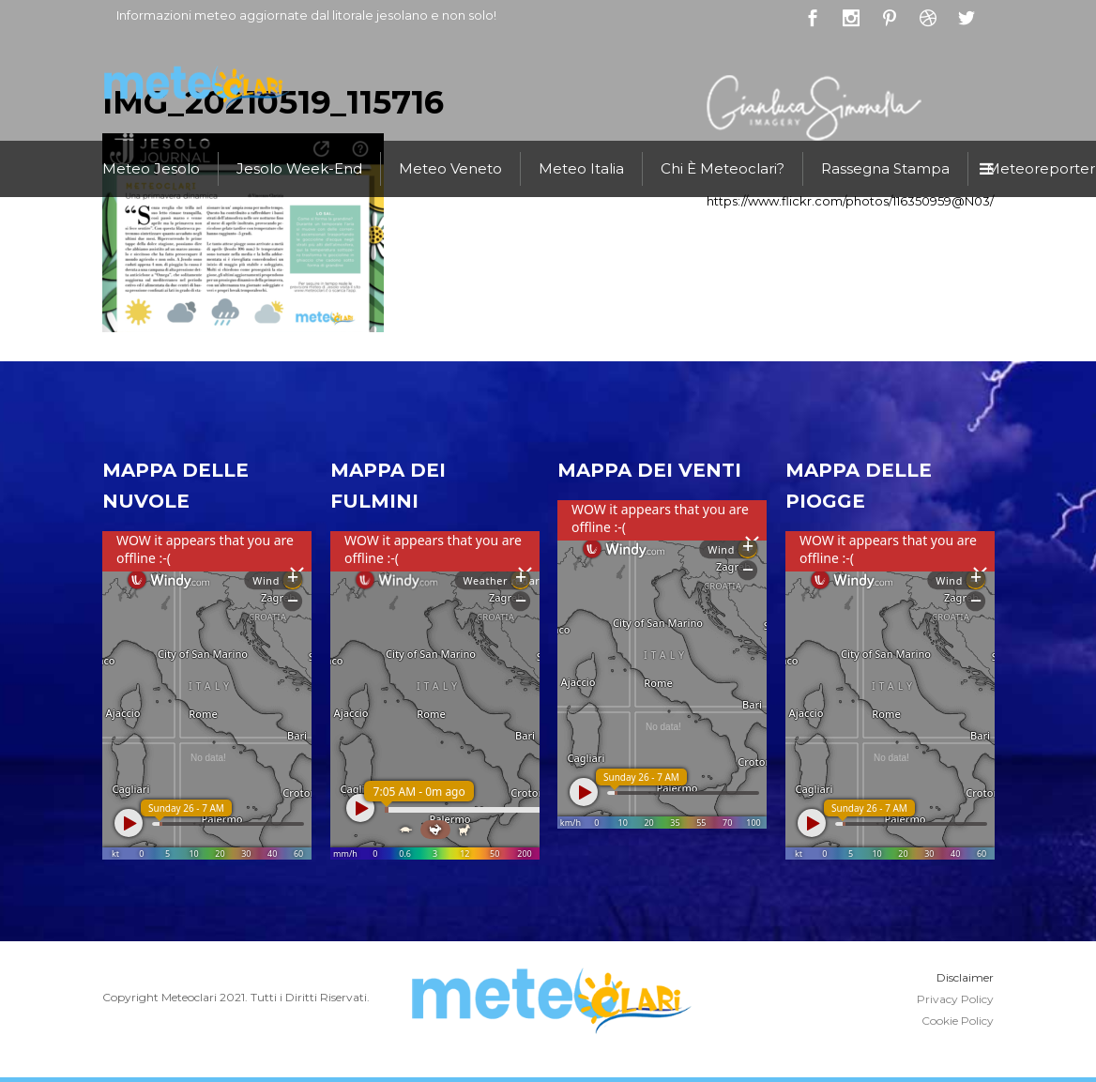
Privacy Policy (955, 999)
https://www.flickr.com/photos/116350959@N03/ (850, 200)
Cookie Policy (957, 1020)
